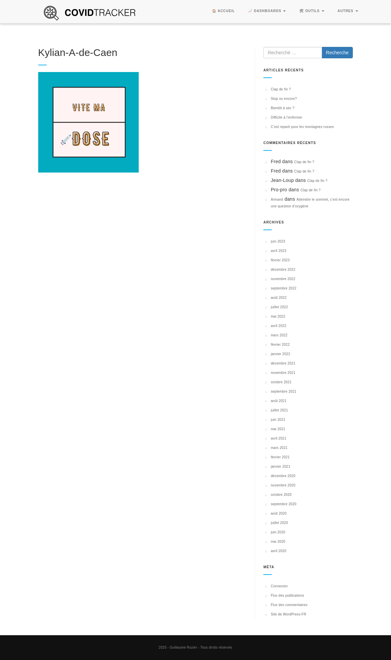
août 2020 (278, 513)
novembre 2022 (283, 279)
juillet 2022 (279, 307)
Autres (348, 11)
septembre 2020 (283, 504)
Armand (277, 199)
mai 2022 (278, 316)
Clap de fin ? (281, 89)
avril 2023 (278, 251)
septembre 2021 (283, 391)
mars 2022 (279, 335)
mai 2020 (278, 541)
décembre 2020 (283, 476)
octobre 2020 (281, 495)
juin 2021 (278, 419)
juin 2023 (278, 241)
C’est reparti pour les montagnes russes (302, 127)
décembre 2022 (283, 269)
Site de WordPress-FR (288, 614)
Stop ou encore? (284, 99)
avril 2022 (278, 326)
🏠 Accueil (223, 11)
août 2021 (278, 401)
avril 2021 (278, 438)
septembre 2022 (283, 288)
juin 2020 (278, 532)
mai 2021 (278, 429)
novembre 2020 (283, 485)
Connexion (279, 586)
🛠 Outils (311, 11)
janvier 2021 (280, 466)
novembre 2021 (283, 373)
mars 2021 (279, 448)
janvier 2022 (280, 354)
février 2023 (280, 260)
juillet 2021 (279, 410)
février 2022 (280, 344)
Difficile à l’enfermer (286, 117)
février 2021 (280, 457)
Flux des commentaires (289, 605)
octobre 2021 (281, 382)
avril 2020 (278, 551)
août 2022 (278, 298)
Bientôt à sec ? (283, 108)
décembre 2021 (283, 363)
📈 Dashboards (267, 11)
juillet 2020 (279, 523)
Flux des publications (287, 595)
